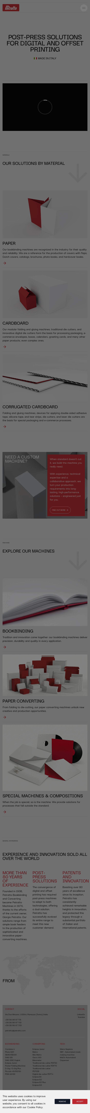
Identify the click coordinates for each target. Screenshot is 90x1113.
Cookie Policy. (35, 1107)
